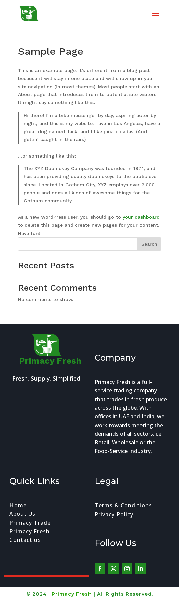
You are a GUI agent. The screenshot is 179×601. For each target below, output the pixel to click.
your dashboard (141, 217)
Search (149, 244)
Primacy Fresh (72, 594)
